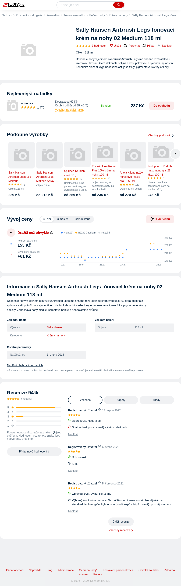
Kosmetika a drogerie (29, 15)
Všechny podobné (161, 135)
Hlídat (148, 45)
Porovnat (132, 45)
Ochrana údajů (88, 570)
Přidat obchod (14, 570)
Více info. (28, 438)
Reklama (169, 570)
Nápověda (35, 570)
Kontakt (83, 574)
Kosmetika (53, 15)
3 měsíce (63, 219)
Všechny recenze (119, 530)
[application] (114, 249)
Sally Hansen (55, 327)
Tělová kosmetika (74, 15)
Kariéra (97, 574)
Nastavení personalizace (118, 570)
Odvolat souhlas (149, 570)
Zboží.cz (6, 15)
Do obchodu (162, 105)
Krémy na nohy (118, 15)
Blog (49, 570)
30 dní (47, 219)
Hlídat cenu (160, 219)
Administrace (66, 570)
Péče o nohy (97, 15)
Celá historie (82, 219)
